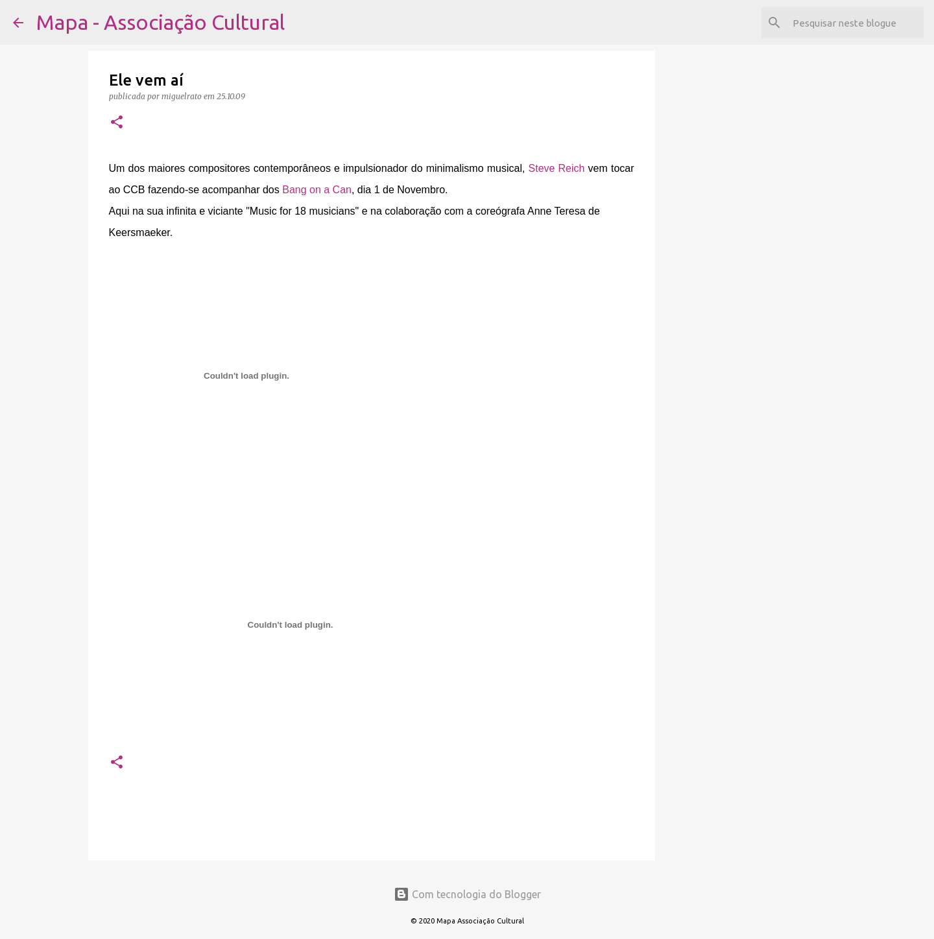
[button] (117, 123)
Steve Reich (557, 168)
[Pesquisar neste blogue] (855, 22)
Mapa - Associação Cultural (160, 22)
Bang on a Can (317, 189)
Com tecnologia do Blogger (467, 894)
